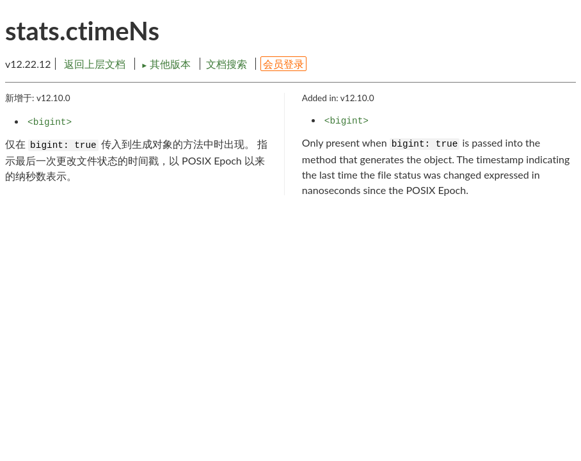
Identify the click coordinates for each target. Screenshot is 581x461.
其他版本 (167, 64)
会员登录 (283, 64)
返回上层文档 (94, 64)
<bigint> (50, 122)
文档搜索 (226, 64)
